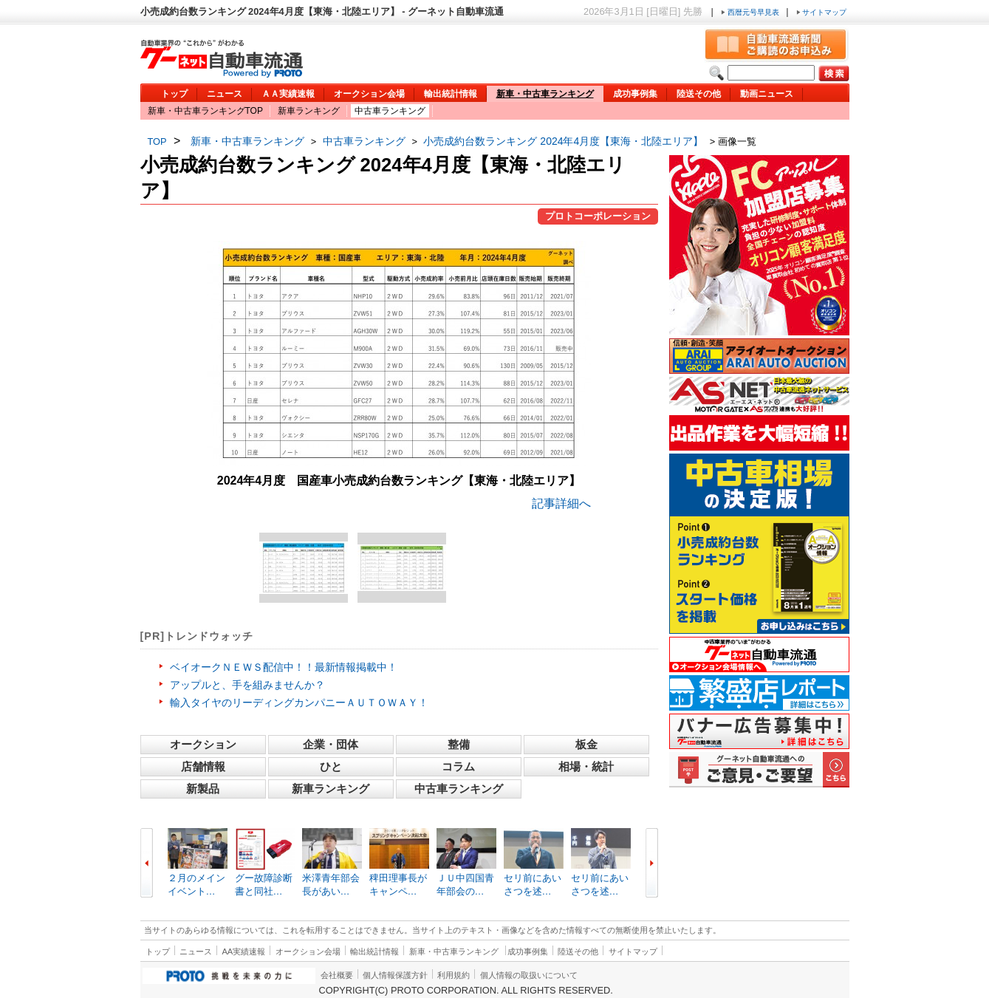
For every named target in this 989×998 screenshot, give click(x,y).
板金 (586, 744)
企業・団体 (330, 744)
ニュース (224, 94)
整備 (459, 744)
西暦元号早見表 (751, 12)
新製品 (202, 788)
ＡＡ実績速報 (288, 94)
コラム (458, 766)
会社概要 (337, 975)
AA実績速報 (243, 951)
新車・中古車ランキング (545, 94)
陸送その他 (699, 94)
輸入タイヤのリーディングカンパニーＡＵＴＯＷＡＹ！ (299, 702)
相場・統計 (586, 766)
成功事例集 (635, 94)
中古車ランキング (390, 111)
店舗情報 (203, 766)
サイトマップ (821, 12)
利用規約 (453, 975)
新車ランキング (309, 111)
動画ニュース (766, 94)
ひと (331, 766)
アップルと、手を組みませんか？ (247, 685)
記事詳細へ (561, 503)
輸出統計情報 (450, 94)
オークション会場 (369, 94)
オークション (203, 744)
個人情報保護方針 (395, 975)
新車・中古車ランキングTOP (205, 111)
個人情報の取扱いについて (529, 975)
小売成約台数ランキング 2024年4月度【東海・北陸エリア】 (563, 141)
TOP (157, 141)
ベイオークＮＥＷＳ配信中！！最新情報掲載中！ (283, 667)
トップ (174, 94)
